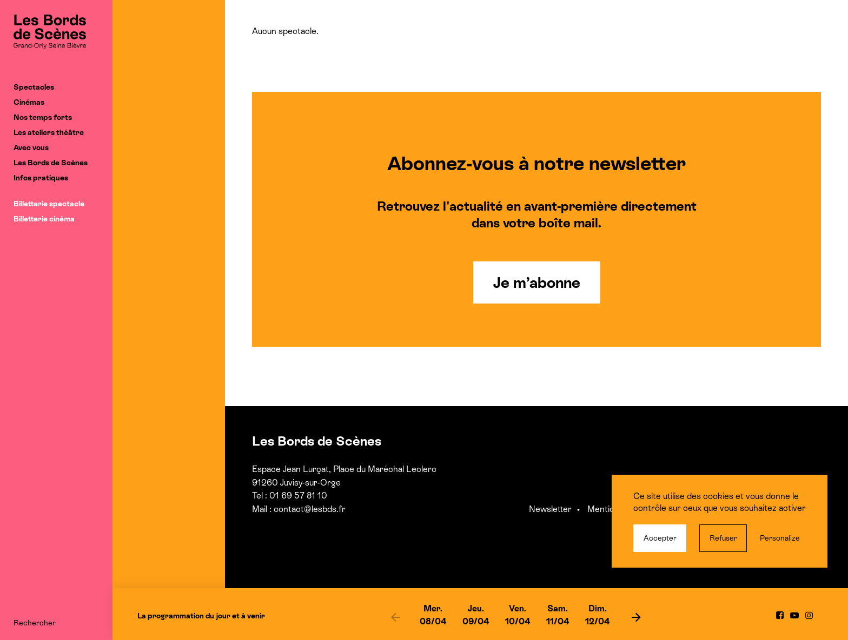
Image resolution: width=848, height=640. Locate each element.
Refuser (723, 538)
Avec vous (31, 147)
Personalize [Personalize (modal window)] (780, 538)
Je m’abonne (536, 282)
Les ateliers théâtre (49, 132)
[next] (636, 616)
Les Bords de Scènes (51, 162)
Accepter (660, 538)
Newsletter (550, 509)
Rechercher (35, 622)
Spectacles (34, 87)
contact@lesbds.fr (310, 509)
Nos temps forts (43, 117)
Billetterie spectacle (49, 203)
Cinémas (29, 102)
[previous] (395, 616)
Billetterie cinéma (44, 218)
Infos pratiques (41, 177)
